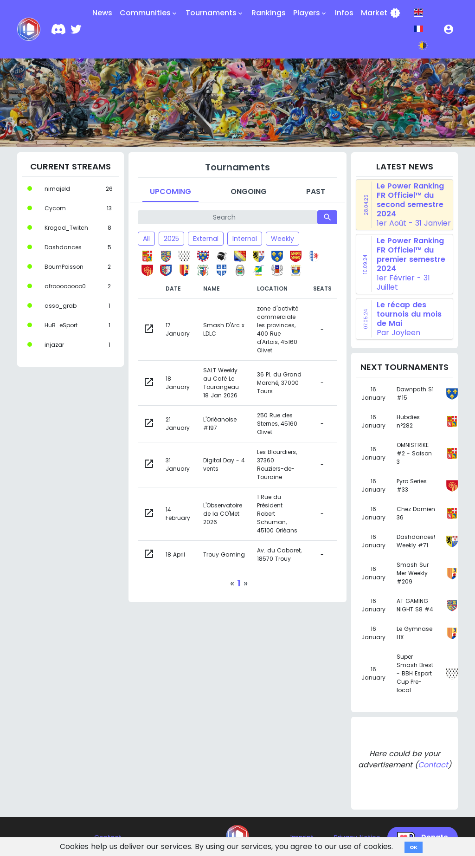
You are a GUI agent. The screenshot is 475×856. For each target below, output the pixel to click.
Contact (433, 764)
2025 (171, 238)
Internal (244, 238)
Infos (344, 12)
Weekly (282, 238)
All (146, 238)
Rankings (268, 12)
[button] (448, 29)
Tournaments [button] (215, 13)
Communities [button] (149, 13)
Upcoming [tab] (170, 191)
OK (413, 847)
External (205, 238)
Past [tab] (315, 191)
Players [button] (310, 13)
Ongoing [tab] (249, 191)
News (102, 12)
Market (381, 13)
